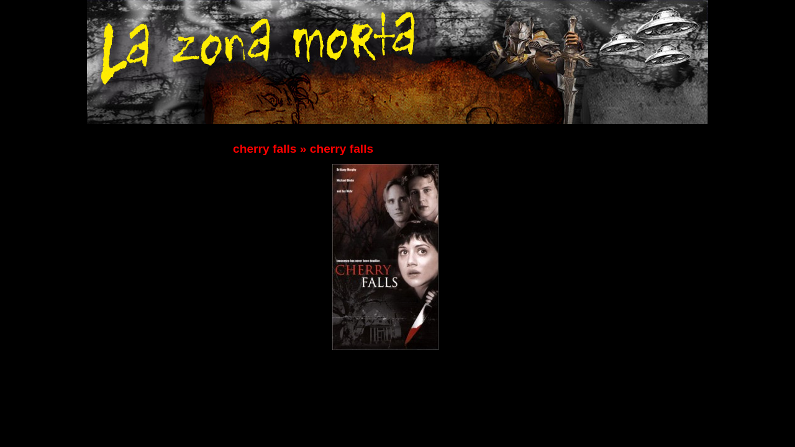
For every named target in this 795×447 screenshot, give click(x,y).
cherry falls (264, 148)
